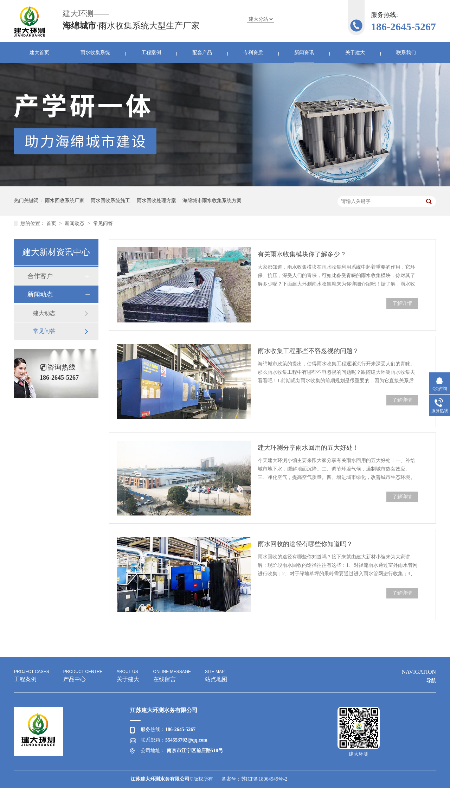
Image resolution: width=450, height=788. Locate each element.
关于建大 (355, 52)
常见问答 (103, 223)
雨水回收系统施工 (110, 200)
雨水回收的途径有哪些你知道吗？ (305, 543)
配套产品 (202, 52)
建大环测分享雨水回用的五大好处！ (308, 447)
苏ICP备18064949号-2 (264, 779)
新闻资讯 (304, 52)
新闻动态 (75, 223)
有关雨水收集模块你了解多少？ (302, 254)
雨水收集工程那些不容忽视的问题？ (308, 350)
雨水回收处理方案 (156, 200)
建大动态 (44, 313)
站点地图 (216, 675)
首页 (52, 223)
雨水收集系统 (95, 52)
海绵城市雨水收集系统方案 (212, 200)
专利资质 (253, 52)
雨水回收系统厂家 (64, 200)
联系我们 (406, 52)
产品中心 (83, 675)
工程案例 (151, 52)
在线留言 (172, 675)
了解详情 (402, 303)
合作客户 (40, 276)
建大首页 (39, 52)
